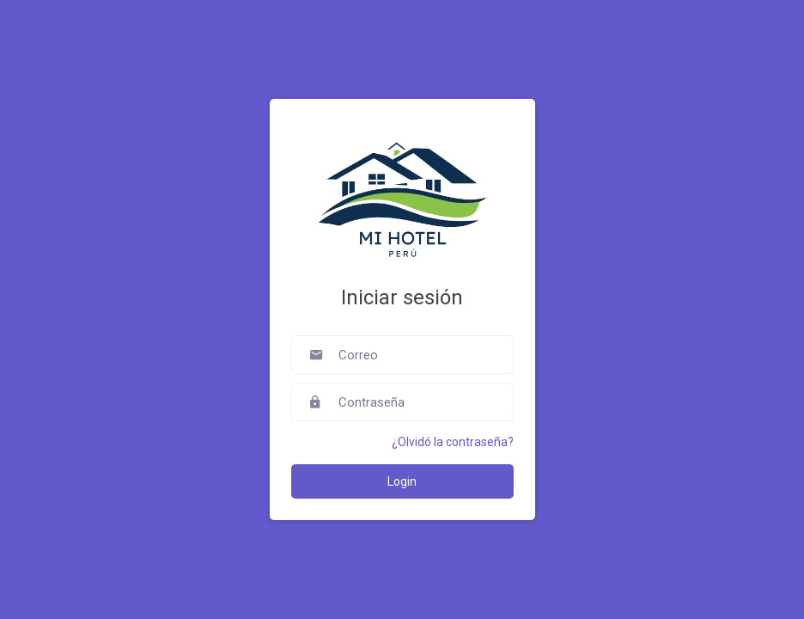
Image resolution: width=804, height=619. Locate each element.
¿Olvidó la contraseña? (453, 442)
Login (402, 481)
